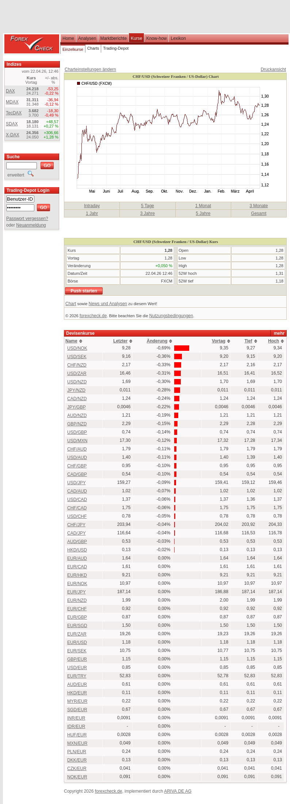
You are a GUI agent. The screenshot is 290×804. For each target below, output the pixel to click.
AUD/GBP (77, 541)
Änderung (157, 341)
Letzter (120, 341)
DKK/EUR (77, 760)
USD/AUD (77, 457)
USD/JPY (76, 482)
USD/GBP (77, 432)
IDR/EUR (76, 726)
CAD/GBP (77, 474)
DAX (10, 91)
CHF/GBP (77, 466)
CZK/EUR (77, 768)
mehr (279, 333)
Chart (70, 303)
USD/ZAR (77, 373)
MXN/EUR (77, 743)
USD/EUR (77, 667)
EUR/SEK (77, 650)
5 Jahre (203, 213)
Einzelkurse (72, 49)
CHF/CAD (77, 508)
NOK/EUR (77, 777)
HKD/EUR (77, 692)
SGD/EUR (77, 709)
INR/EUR (76, 718)
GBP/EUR (77, 659)
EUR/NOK (77, 583)
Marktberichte (113, 38)
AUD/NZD (77, 415)
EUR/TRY (76, 676)
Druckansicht (273, 69)
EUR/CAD (77, 566)
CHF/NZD (77, 365)
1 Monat (203, 205)
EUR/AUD (77, 558)
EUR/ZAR (77, 634)
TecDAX (14, 112)
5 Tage (147, 205)
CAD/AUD (77, 491)
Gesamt (258, 213)
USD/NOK (77, 348)
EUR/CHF (77, 608)
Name (71, 341)
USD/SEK (77, 356)
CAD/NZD (77, 398)
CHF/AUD (77, 449)
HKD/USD (77, 550)
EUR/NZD (77, 600)
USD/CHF (77, 516)
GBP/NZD (77, 423)
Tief (248, 341)
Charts (93, 48)
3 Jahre (147, 213)
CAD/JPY (76, 533)
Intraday (92, 205)
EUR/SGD (77, 625)
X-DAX (12, 134)
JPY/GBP (76, 407)
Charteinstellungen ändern (90, 69)
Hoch (273, 341)
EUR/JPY (76, 592)
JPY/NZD (76, 390)
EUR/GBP (77, 617)
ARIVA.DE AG (177, 791)
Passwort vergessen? (27, 218)
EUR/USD (77, 642)
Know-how (156, 38)
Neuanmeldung (31, 225)
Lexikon (178, 38)
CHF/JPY (76, 524)
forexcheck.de (93, 315)
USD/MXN (77, 440)
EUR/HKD (77, 575)
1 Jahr (92, 213)
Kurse (136, 38)
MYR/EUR (77, 701)
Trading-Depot (116, 48)
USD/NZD (77, 381)
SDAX (12, 123)
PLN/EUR (76, 751)
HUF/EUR (77, 734)
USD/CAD (77, 499)
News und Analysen (108, 303)
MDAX (12, 102)
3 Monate (258, 205)
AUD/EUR (77, 684)
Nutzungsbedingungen (171, 315)
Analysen (87, 38)
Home (68, 38)
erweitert (20, 175)
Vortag (218, 341)
